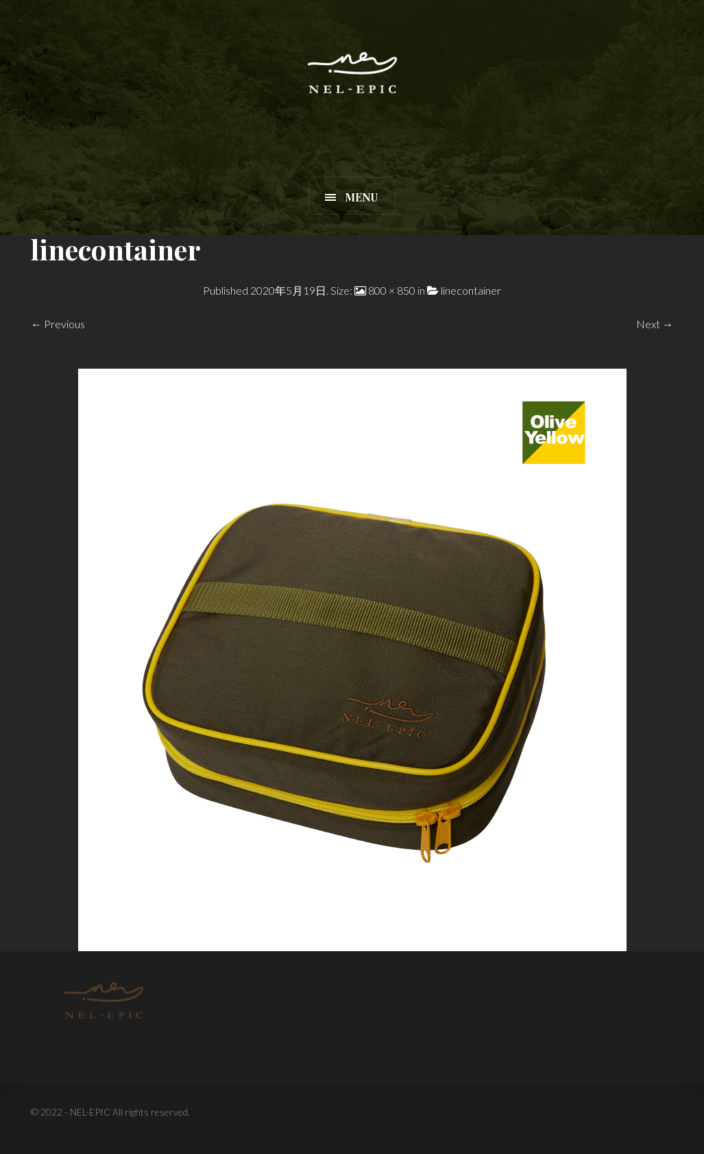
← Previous (58, 323)
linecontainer (471, 290)
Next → (654, 323)
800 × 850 (391, 290)
